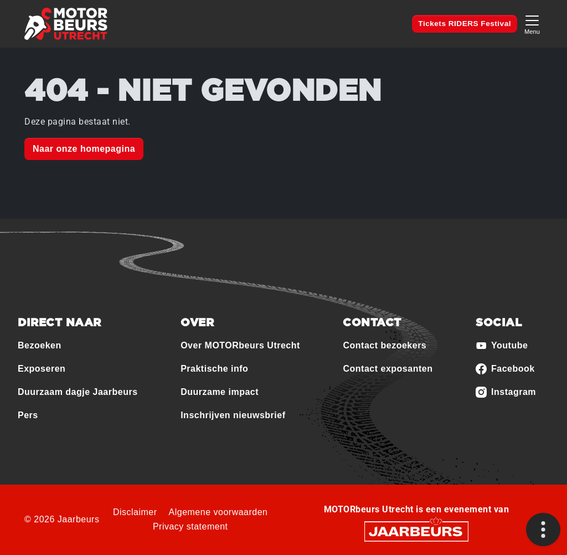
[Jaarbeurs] (416, 531)
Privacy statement (190, 526)
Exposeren (41, 368)
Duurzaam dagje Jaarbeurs (78, 392)
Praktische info (214, 368)
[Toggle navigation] (532, 23)
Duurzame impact (220, 392)
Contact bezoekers (384, 345)
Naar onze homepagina (84, 148)
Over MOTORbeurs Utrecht (240, 345)
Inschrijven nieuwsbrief (233, 415)
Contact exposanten (387, 368)
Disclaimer (135, 512)
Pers (28, 415)
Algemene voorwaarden (218, 512)
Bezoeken (39, 345)
